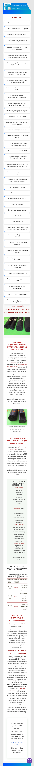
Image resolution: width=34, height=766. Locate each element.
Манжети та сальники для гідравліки (17, 266)
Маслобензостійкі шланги (17, 199)
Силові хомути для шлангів (17, 273)
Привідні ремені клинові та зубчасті (17, 259)
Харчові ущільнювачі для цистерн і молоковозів (17, 104)
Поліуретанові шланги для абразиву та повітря (17, 181)
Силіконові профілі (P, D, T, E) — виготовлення (17, 49)
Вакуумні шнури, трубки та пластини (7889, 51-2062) (17, 158)
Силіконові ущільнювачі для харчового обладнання (17, 73)
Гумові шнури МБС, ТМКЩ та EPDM (17, 137)
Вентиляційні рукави (17, 187)
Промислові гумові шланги (17, 210)
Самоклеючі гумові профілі (17, 117)
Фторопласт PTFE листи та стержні (17, 243)
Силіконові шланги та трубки (17, 29)
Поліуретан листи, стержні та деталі (17, 251)
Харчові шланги (17, 204)
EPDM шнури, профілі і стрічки (17, 111)
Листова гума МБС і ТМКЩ (17, 151)
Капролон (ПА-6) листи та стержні (17, 236)
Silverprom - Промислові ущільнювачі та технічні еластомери (20, 7)
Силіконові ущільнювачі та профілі (17, 41)
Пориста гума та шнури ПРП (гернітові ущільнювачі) (17, 144)
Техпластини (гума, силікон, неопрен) (17, 173)
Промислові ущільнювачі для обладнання (17, 301)
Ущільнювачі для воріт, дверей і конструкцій (17, 123)
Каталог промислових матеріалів (17, 287)
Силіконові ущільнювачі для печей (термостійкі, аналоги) (17, 56)
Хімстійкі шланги (17, 193)
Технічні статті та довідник (17, 294)
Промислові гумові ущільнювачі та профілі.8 (17, 96)
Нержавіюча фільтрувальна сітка (17, 280)
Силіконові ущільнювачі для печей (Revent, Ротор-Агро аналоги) (17, 65)
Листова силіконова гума (17, 23)
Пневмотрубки (17, 221)
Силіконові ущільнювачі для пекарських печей (17, 81)
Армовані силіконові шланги (17, 34)
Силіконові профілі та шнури (17, 130)
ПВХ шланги (17, 216)
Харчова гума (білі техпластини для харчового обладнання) (17, 165)
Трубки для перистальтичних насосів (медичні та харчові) (17, 228)
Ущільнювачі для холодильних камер (17, 89)
